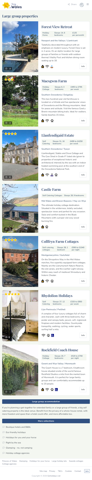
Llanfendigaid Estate (57, 135)
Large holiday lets (59, 461)
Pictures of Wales (9, 461)
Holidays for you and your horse (19, 437)
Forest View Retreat (56, 26)
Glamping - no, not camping (17, 447)
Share (72, 4)
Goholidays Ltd (53, 476)
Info (83, 66)
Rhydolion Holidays (56, 295)
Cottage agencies (9, 464)
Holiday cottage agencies (16, 453)
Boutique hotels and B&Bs (16, 427)
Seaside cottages (76, 461)
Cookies (68, 471)
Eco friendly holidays (14, 432)
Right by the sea (12, 442)
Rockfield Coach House (59, 349)
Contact (78, 471)
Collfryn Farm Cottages (60, 241)
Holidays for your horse (40, 461)
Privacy (52, 471)
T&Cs (60, 471)
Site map (43, 471)
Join (87, 471)
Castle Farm (51, 189)
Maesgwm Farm (54, 80)
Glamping (23, 461)
